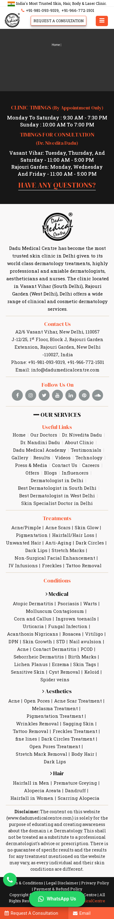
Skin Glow (86, 527)
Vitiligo (94, 634)
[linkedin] (70, 395)
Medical (57, 594)
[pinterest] (84, 395)
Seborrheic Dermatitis (39, 657)
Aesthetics (57, 691)
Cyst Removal (64, 672)
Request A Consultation (58, 20)
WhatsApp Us (57, 899)
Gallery (20, 457)
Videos (63, 457)
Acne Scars (58, 527)
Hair (57, 773)
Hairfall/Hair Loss (73, 535)
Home (56, 45)
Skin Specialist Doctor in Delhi (57, 503)
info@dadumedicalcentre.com (65, 370)
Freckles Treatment (75, 731)
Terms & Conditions (24, 883)
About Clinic (79, 442)
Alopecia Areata (42, 790)
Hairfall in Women (32, 798)
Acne (23, 649)
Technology (88, 457)
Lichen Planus (31, 664)
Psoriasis (68, 603)
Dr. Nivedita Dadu (82, 435)
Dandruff (75, 790)
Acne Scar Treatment (78, 701)
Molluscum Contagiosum (55, 611)
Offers (32, 473)
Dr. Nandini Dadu (40, 442)
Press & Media (31, 465)
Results (41, 457)
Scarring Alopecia (78, 798)
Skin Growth (37, 641)
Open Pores (37, 701)
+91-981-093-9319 (39, 10)
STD (60, 641)
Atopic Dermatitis (33, 603)
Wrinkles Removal (37, 723)
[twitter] (44, 395)
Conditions (57, 580)
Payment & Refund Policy (58, 889)
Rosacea (71, 634)
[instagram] (30, 395)
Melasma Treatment (55, 708)
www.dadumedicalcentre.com (40, 818)
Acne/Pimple (26, 527)
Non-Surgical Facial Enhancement (55, 558)
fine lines (26, 739)
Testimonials (86, 450)
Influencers (75, 473)
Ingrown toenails (76, 619)
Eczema (60, 664)
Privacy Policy (95, 883)
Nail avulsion (85, 641)
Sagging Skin (78, 723)
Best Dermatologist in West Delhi (57, 495)
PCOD (87, 649)
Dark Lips (36, 550)
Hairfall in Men (31, 783)
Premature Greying (75, 783)
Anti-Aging (58, 543)
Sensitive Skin (28, 672)
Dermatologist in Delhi (57, 480)
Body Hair (82, 754)
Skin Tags (84, 664)
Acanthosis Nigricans (32, 634)
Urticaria (33, 626)
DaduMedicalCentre (86, 900)
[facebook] (17, 395)
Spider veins (54, 679)
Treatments (57, 518)
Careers (90, 465)
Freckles (52, 565)
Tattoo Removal (84, 565)
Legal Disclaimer (62, 883)
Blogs (50, 473)
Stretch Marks (68, 550)
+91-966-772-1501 (77, 10)
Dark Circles (90, 543)
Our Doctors (43, 435)
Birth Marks (82, 657)
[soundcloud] (97, 395)
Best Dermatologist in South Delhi (57, 488)
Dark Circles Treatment (68, 739)
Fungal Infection (68, 626)
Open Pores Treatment (54, 746)
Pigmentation (32, 535)
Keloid (91, 672)
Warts (90, 603)
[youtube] (57, 395)
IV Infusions (23, 565)
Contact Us (57, 324)
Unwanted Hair (23, 543)
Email (82, 913)
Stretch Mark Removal (41, 754)
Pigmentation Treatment (54, 716)
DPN (14, 641)
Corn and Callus (32, 619)
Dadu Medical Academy (39, 450)
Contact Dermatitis (54, 649)
